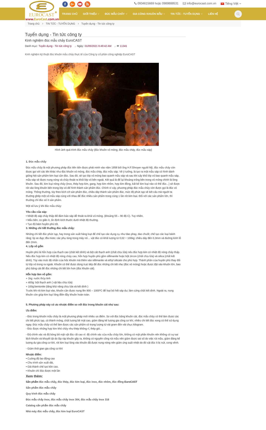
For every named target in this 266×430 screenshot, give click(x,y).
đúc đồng (118, 381)
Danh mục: (31, 46)
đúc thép (63, 381)
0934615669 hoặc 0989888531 (156, 3)
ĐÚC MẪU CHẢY (115, 13)
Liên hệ (213, 13)
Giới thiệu (90, 13)
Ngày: (80, 46)
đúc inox (91, 381)
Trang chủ (69, 13)
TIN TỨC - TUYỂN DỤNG (185, 13)
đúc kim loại (77, 381)
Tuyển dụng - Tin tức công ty (97, 23)
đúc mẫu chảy (47, 381)
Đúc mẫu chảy (37, 161)
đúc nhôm (104, 381)
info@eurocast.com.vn (199, 3)
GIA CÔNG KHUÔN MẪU (147, 13)
